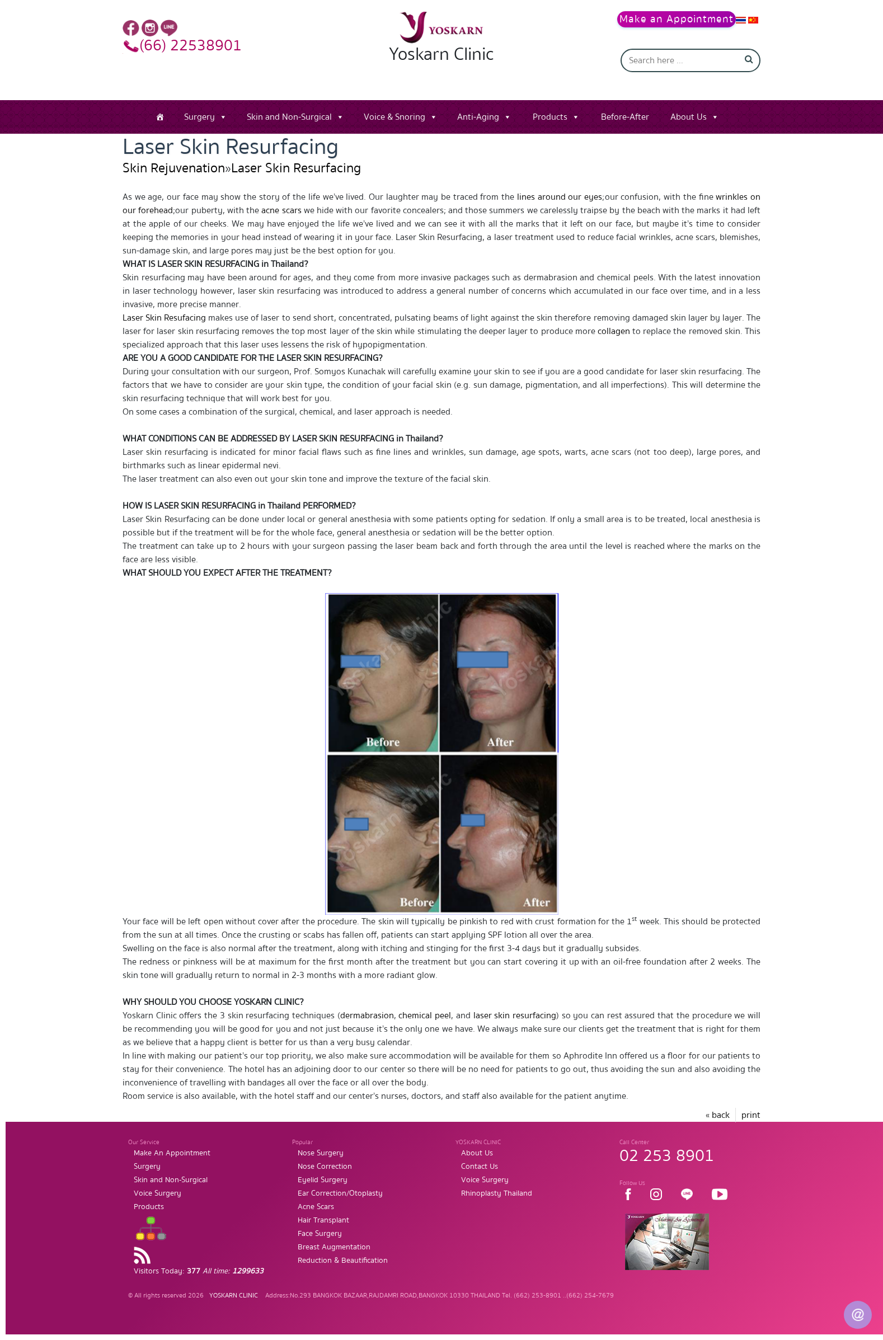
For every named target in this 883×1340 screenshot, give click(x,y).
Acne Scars (316, 1207)
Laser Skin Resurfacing (296, 168)
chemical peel (424, 1015)
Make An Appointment (172, 1153)
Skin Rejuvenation (174, 168)
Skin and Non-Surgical (289, 117)
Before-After (625, 117)
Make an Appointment (676, 19)
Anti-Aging (478, 117)
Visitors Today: (199, 1271)
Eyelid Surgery (322, 1180)
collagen (614, 331)
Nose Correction (325, 1166)
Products (550, 117)
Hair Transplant (323, 1220)
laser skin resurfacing (514, 1015)
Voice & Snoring (394, 117)
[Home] (160, 117)
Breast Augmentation (334, 1247)
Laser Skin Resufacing (164, 318)
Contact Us (479, 1166)
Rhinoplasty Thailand (496, 1193)
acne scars (281, 210)
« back (718, 1115)
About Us (688, 117)
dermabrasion (367, 1015)
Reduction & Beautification (343, 1260)
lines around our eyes (559, 197)
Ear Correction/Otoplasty (340, 1193)
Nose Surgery (321, 1153)
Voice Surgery (157, 1193)
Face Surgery (320, 1234)
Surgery (199, 117)
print (750, 1115)
